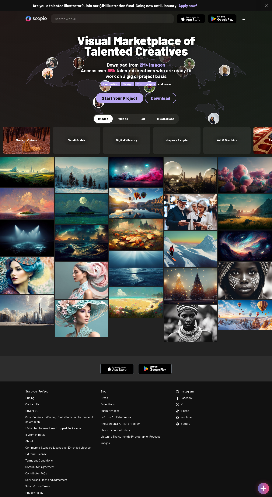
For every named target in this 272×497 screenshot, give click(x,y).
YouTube (184, 417)
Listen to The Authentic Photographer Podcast (130, 436)
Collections (108, 404)
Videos (123, 118)
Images (103, 118)
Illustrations (165, 118)
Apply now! (192, 5)
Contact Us (32, 404)
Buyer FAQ (31, 410)
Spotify (183, 423)
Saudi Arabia (76, 140)
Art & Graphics (227, 140)
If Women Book (35, 434)
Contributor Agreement (39, 467)
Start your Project (36, 391)
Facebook (184, 397)
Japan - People (177, 140)
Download (160, 98)
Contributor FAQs (36, 473)
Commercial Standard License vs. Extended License (58, 447)
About (29, 441)
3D (143, 118)
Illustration (110, 84)
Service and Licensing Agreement (46, 479)
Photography (146, 84)
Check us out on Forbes (115, 430)
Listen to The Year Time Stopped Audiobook (53, 428)
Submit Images (110, 410)
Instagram (185, 391)
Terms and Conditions (39, 460)
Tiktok (182, 410)
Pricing (29, 397)
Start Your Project (120, 98)
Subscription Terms (37, 486)
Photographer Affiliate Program (121, 423)
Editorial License (36, 454)
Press (104, 397)
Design (127, 84)
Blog (103, 391)
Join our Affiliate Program (117, 417)
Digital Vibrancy (127, 140)
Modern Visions (26, 140)
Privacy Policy (34, 492)
